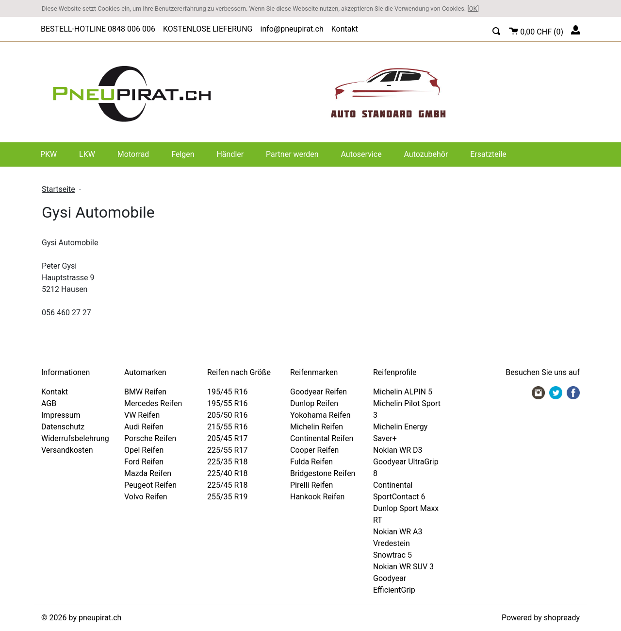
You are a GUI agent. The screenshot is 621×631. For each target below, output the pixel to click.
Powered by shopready (541, 617)
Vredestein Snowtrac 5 (392, 549)
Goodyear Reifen (318, 391)
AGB (48, 403)
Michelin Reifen (316, 426)
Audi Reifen (143, 426)
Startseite (58, 189)
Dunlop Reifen (314, 403)
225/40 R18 (227, 473)
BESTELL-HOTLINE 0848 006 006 (98, 29)
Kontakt (344, 29)
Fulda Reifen (311, 461)
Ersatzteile (488, 154)
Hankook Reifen (317, 496)
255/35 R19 (227, 496)
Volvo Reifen (145, 496)
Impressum (61, 415)
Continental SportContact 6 (399, 490)
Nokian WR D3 (398, 450)
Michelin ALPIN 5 (402, 391)
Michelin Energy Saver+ (400, 432)
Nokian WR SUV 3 (403, 566)
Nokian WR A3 (398, 531)
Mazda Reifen (147, 473)
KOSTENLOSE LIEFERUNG (208, 29)
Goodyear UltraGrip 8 (406, 467)
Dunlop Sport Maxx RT (406, 514)
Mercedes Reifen (153, 403)
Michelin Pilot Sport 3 (407, 409)
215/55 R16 (227, 426)
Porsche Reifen (150, 438)
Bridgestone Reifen (322, 473)
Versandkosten (67, 450)
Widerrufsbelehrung (75, 438)
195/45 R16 (227, 391)
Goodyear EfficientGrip (394, 584)
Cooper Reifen (314, 450)
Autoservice (361, 154)
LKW (87, 154)
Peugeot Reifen (150, 485)
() (536, 30)
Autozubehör (426, 154)
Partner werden (292, 154)
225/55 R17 (227, 450)
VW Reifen (142, 415)
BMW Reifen (145, 391)
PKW (48, 154)
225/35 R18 (227, 461)
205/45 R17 (227, 438)
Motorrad (133, 154)
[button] (497, 29)
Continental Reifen (321, 438)
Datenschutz (62, 426)
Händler (230, 154)
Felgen (182, 154)
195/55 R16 (227, 403)
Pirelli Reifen (311, 485)
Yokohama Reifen (320, 415)
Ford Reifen (143, 461)
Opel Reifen (143, 450)
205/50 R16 (227, 415)
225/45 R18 (227, 485)
